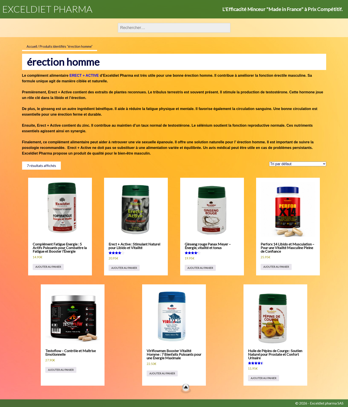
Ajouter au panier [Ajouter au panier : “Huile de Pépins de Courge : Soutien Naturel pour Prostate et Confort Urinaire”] (263, 378)
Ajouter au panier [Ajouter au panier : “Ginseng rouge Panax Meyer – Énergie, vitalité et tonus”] (200, 268)
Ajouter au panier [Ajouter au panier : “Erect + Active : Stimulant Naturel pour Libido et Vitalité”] (124, 268)
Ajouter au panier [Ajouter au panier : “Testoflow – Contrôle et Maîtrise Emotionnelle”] (61, 369)
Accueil (32, 46)
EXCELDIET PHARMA (47, 9)
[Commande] (297, 164)
